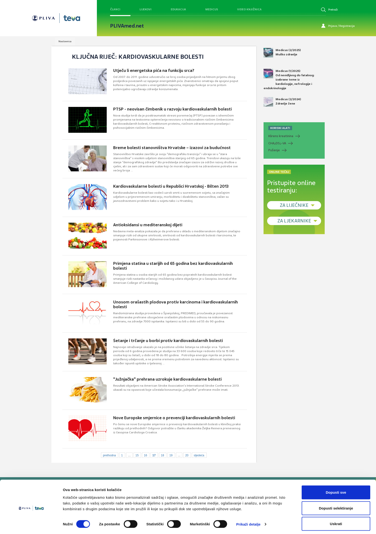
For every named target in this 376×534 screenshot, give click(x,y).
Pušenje (274, 150)
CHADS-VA (277, 143)
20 (186, 455)
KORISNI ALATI (280, 128)
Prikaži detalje (248, 522)
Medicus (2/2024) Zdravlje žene (282, 102)
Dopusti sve (336, 490)
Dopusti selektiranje (336, 506)
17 (153, 455)
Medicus (211, 9)
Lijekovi (146, 9)
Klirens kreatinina (280, 136)
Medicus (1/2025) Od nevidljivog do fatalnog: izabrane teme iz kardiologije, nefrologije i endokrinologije (289, 79)
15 (137, 455)
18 (162, 455)
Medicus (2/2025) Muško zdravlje (282, 53)
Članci (115, 9)
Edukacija (178, 9)
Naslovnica (65, 41)
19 (170, 455)
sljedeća (199, 455)
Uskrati (336, 521)
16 (145, 455)
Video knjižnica (249, 9)
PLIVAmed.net (127, 26)
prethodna (109, 455)
